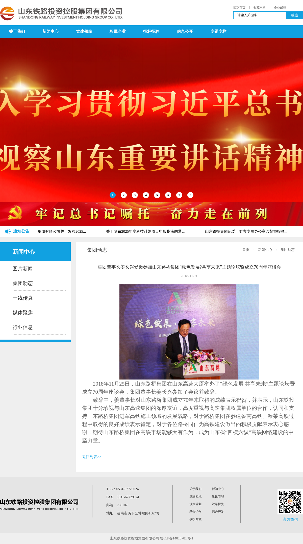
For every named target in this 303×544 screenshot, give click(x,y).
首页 (245, 250)
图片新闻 (23, 268)
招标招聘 (151, 31)
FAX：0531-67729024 (122, 497)
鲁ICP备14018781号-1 (176, 538)
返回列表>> (92, 457)
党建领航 (84, 31)
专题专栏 (218, 31)
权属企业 (118, 31)
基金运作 (195, 511)
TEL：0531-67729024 (122, 489)
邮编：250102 (117, 505)
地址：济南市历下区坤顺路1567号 (132, 513)
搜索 (294, 15)
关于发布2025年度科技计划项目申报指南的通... (146, 231)
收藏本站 (260, 7)
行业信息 (23, 327)
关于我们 (17, 31)
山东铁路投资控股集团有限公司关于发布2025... (47, 231)
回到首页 (239, 7)
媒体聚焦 (23, 312)
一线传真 (23, 298)
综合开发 (218, 511)
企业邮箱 (280, 7)
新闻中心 (50, 31)
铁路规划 (195, 504)
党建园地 (195, 496)
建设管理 (218, 496)
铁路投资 (218, 504)
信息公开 (185, 31)
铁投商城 (195, 519)
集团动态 (23, 283)
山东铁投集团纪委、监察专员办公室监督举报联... (247, 231)
